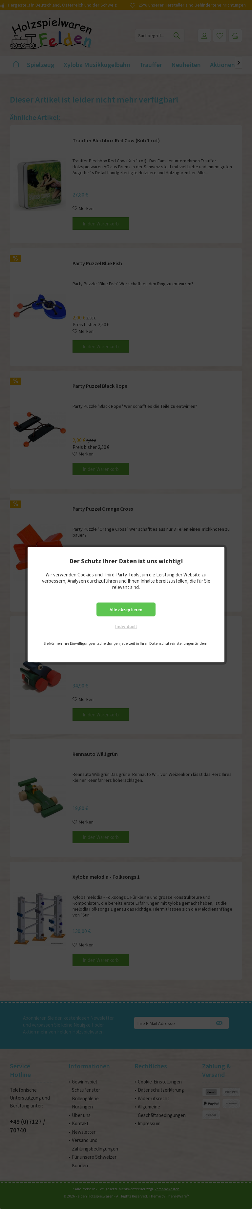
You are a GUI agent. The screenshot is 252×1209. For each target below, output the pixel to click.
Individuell (126, 626)
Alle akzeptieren (126, 609)
